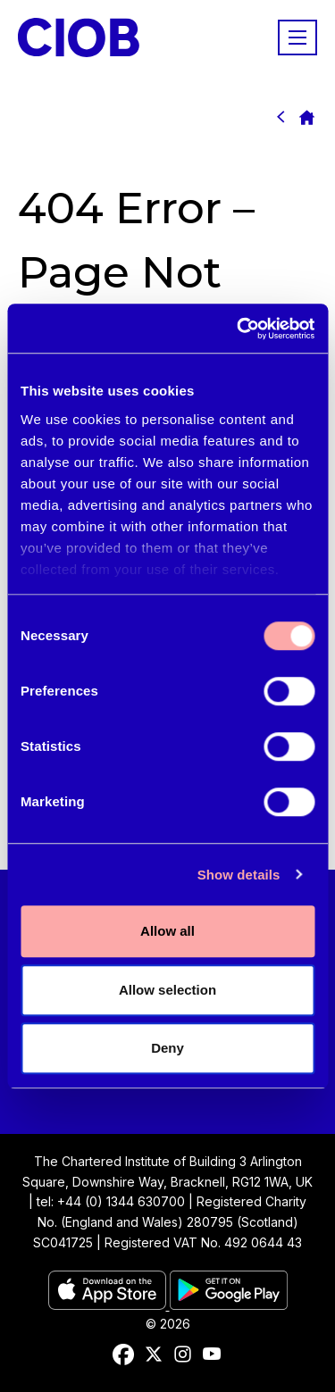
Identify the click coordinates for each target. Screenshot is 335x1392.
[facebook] (123, 1354)
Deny (167, 1047)
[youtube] (211, 1354)
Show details (239, 874)
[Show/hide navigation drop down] (297, 37)
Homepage (306, 117)
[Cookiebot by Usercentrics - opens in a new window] (238, 328)
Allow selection (167, 989)
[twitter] (153, 1354)
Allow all (167, 930)
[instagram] (182, 1354)
